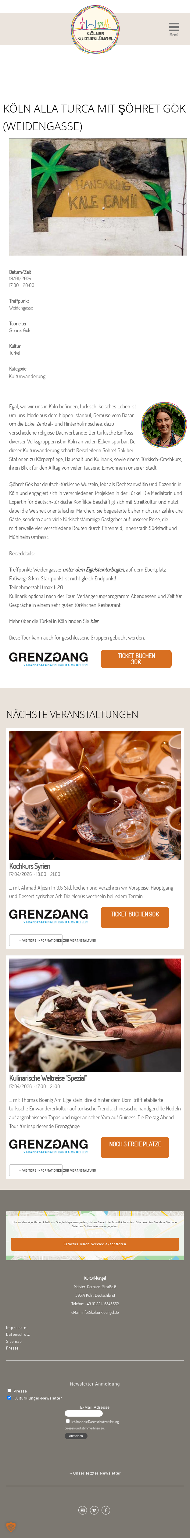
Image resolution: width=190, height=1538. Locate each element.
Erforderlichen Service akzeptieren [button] (95, 1244)
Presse (12, 1348)
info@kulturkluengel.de (100, 1312)
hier (94, 621)
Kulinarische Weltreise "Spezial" (48, 1078)
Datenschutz (18, 1334)
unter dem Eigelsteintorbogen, (94, 569)
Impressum (17, 1327)
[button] (174, 30)
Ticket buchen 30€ (136, 659)
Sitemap (14, 1341)
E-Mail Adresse (95, 1407)
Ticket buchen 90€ (135, 914)
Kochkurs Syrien (29, 866)
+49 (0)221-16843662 (102, 1304)
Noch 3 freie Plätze (135, 1144)
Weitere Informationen (42, 940)
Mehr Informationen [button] (95, 1233)
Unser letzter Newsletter (97, 1473)
